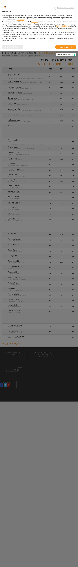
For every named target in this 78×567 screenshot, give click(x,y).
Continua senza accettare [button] (65, 8)
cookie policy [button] (21, 20)
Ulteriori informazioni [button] (12, 47)
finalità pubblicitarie (62, 26)
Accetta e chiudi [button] (66, 47)
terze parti (34, 22)
